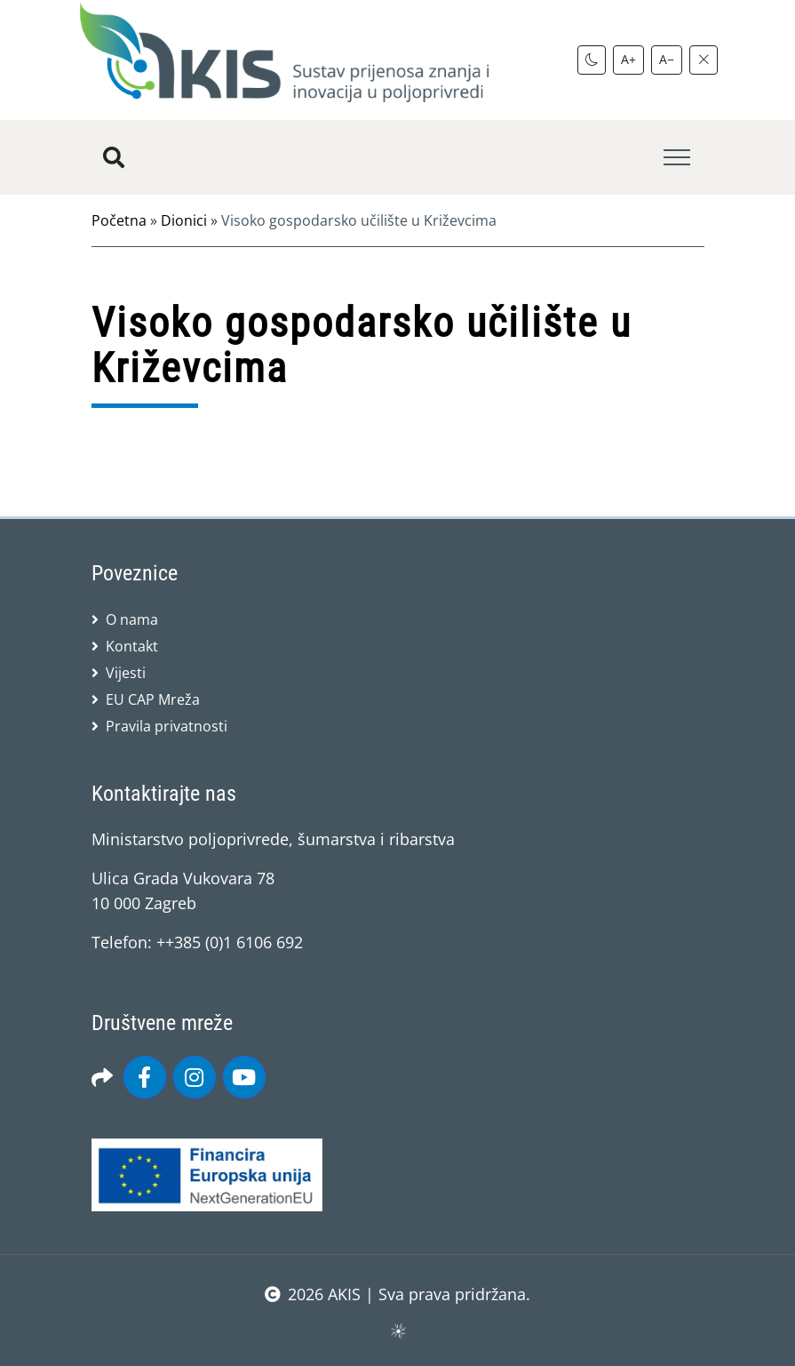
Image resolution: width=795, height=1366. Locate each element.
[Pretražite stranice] (113, 157)
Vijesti (126, 673)
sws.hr (397, 1330)
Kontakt (132, 646)
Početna (119, 220)
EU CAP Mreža (153, 699)
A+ (628, 59)
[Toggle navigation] (677, 157)
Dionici (184, 220)
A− (666, 59)
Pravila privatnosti (166, 726)
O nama (132, 619)
